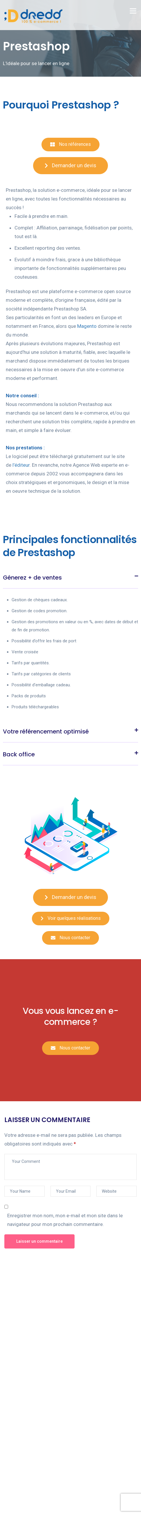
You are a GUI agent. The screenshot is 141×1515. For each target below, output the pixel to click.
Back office (19, 754)
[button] (70, 144)
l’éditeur (21, 465)
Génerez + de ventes (32, 577)
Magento (87, 326)
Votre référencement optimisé (46, 731)
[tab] (70, 577)
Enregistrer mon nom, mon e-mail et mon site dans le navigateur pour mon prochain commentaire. (65, 1220)
